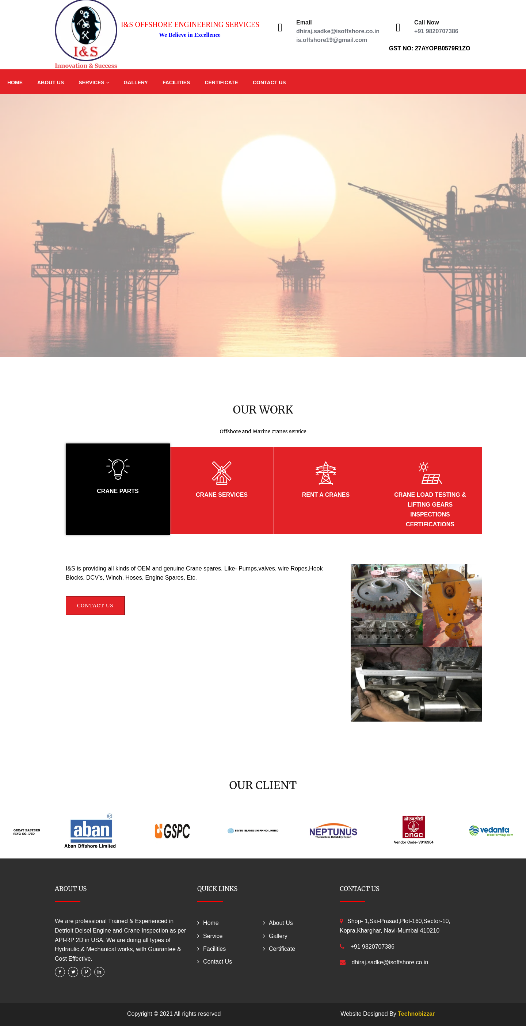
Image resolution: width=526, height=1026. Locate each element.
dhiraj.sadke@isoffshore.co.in (338, 31)
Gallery (136, 82)
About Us (50, 82)
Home (15, 82)
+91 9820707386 (436, 31)
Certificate (221, 82)
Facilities (176, 82)
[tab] (118, 489)
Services (94, 82)
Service (212, 936)
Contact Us (269, 82)
